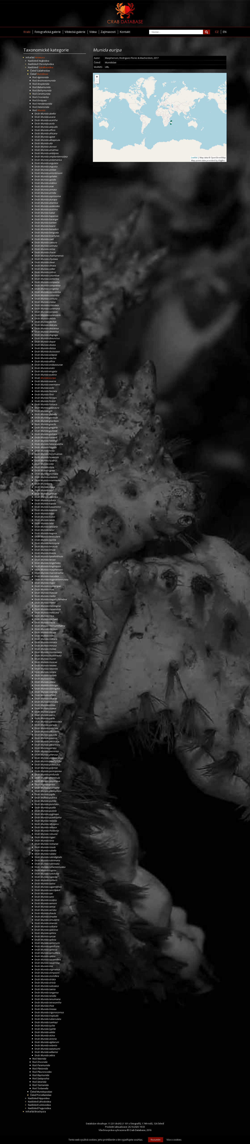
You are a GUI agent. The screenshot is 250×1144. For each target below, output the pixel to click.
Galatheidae (43, 70)
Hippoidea (44, 1098)
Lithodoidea (45, 1101)
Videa (93, 32)
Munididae (42, 73)
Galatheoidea (46, 67)
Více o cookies (173, 1139)
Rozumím (155, 1139)
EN (225, 32)
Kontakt (125, 32)
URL (107, 67)
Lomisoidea (45, 1104)
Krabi (26, 32)
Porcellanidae (44, 1095)
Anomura (40, 57)
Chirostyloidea (46, 64)
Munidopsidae (44, 1091)
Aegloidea (44, 60)
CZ (217, 32)
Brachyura (40, 1111)
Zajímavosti (108, 32)
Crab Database (137, 1130)
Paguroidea (45, 1108)
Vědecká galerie (75, 32)
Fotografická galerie (48, 32)
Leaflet (194, 157)
